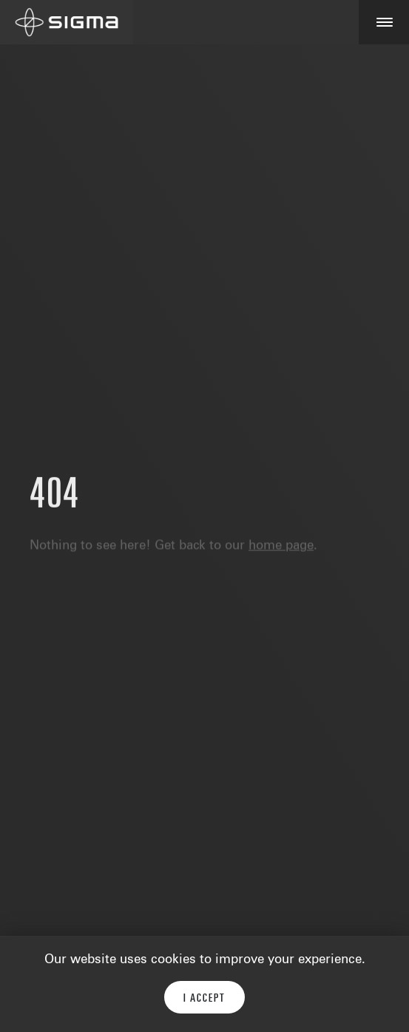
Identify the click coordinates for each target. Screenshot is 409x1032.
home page (281, 548)
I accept (204, 999)
